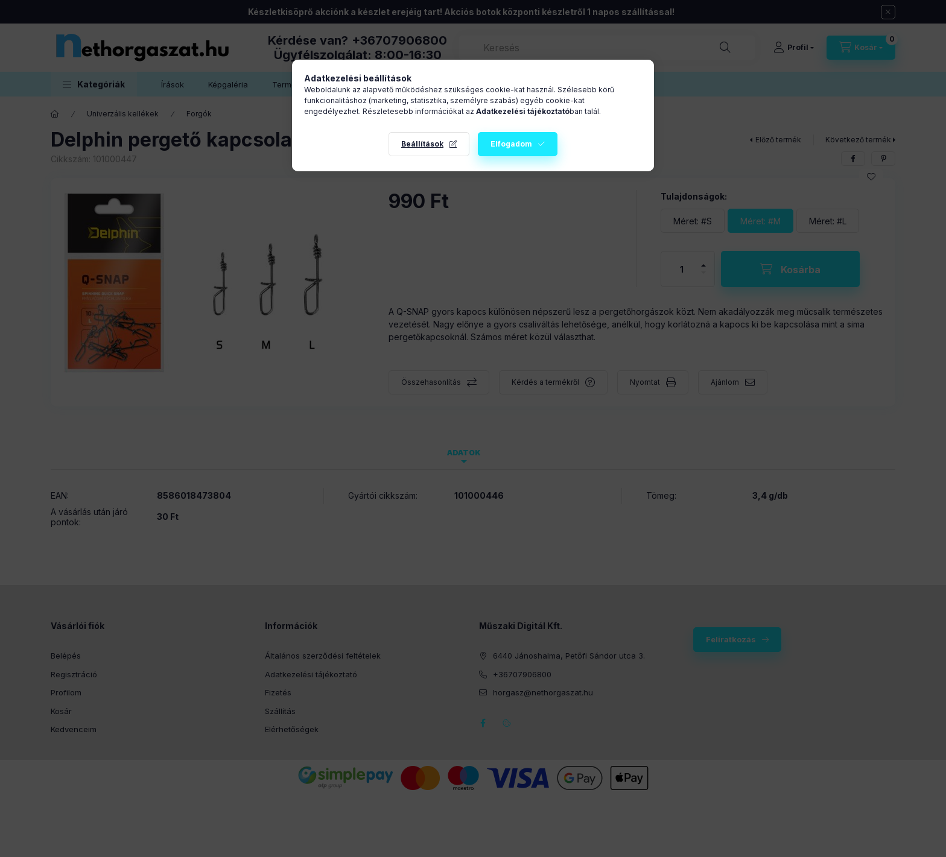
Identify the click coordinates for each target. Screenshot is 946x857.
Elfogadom (511, 143)
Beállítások (422, 143)
